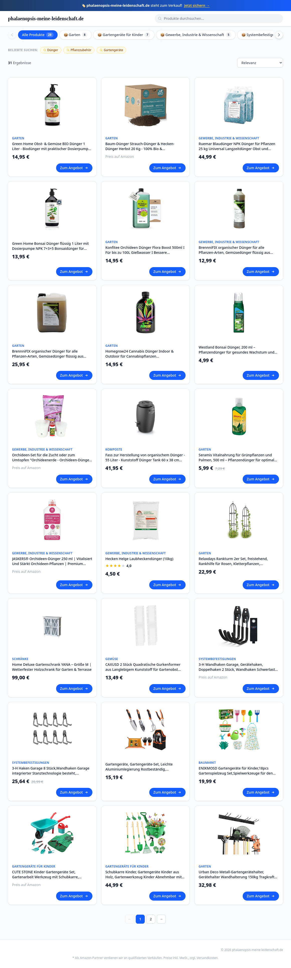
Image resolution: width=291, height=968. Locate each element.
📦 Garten (76, 34)
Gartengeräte (111, 50)
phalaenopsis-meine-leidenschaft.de (46, 18)
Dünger (50, 50)
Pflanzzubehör (79, 50)
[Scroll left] (12, 35)
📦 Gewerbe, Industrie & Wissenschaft (195, 34)
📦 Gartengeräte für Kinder (123, 34)
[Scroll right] (279, 35)
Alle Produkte (38, 34)
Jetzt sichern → (197, 5)
